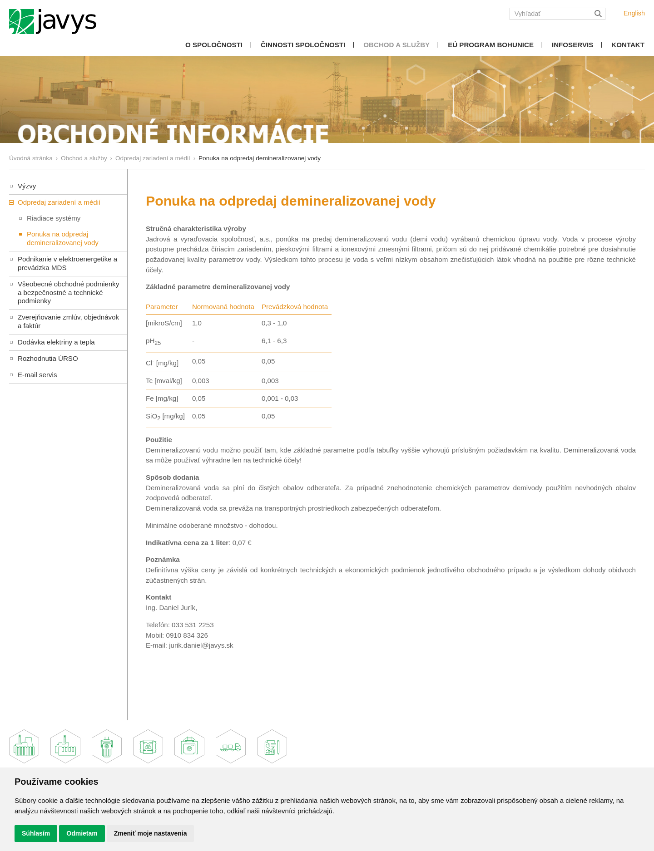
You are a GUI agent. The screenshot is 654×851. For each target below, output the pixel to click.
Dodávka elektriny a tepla (56, 342)
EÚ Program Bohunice (491, 45)
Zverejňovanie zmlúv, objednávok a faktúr (68, 321)
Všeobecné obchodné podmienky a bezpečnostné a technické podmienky (68, 292)
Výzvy (27, 186)
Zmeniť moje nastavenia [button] (150, 833)
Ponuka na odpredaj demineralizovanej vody (63, 238)
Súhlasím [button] (36, 833)
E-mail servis (37, 375)
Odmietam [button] (81, 833)
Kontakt (627, 45)
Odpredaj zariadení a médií (152, 158)
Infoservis (572, 45)
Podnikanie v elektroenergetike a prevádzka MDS (67, 263)
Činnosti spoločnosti (303, 45)
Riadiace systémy (53, 218)
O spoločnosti (214, 45)
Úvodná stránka (31, 158)
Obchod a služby (396, 45)
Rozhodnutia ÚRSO (48, 358)
